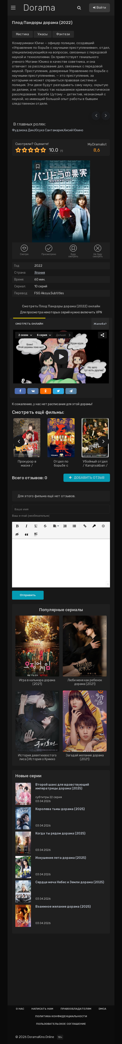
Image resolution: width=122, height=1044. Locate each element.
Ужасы (43, 34)
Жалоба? (100, 323)
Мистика (22, 34)
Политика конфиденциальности (61, 1016)
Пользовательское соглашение (61, 1023)
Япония (39, 273)
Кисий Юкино (73, 130)
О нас (20, 1008)
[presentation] (18, 441)
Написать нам (42, 1008)
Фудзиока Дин (23, 130)
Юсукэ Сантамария (49, 130)
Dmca (102, 1008)
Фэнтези (63, 34)
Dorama (39, 8)
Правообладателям (76, 1008)
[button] (96, 116)
